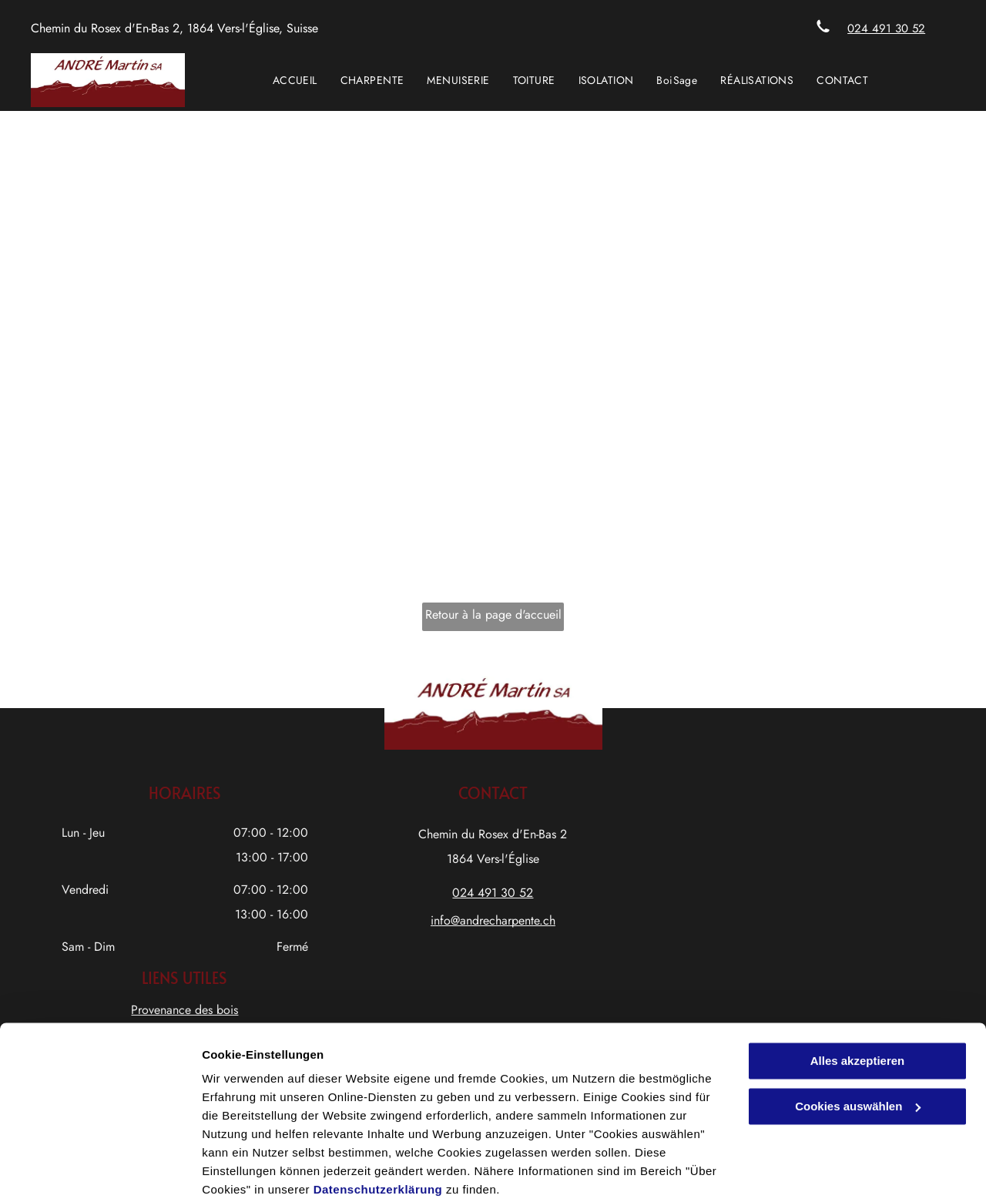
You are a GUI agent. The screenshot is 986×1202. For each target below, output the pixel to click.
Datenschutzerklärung (378, 1129)
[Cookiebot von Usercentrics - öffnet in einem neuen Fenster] (99, 1172)
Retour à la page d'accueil (493, 614)
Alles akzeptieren (857, 1000)
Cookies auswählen (256, 1171)
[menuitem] (295, 80)
